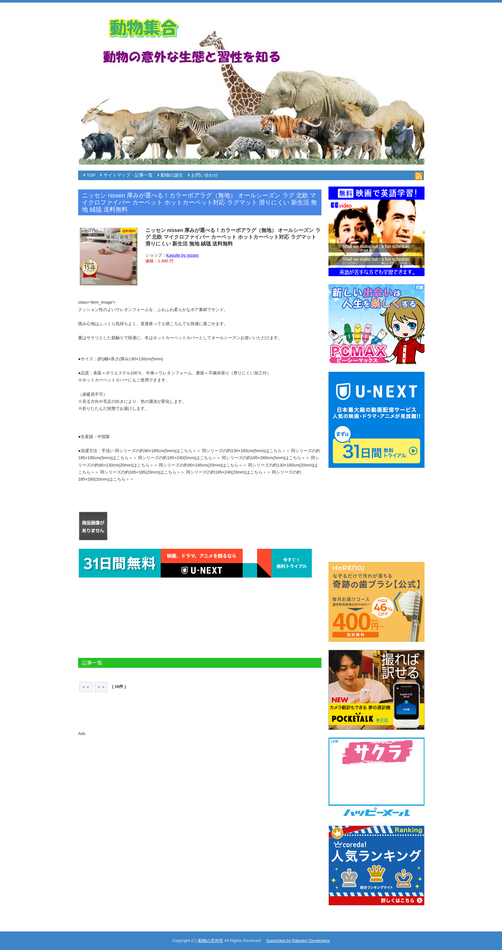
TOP (91, 175)
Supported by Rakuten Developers (298, 940)
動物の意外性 (210, 940)
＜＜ (86, 686)
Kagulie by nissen (182, 255)
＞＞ (101, 686)
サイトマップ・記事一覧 (128, 175)
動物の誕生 (172, 175)
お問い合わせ (204, 175)
